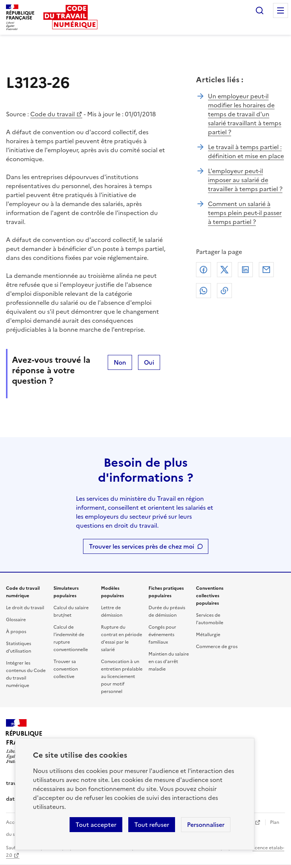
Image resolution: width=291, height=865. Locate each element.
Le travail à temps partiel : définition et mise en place (246, 151)
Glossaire (16, 619)
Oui (149, 362)
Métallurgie (208, 634)
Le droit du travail (25, 607)
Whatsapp (203, 290)
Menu (280, 10)
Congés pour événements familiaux (162, 634)
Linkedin (245, 269)
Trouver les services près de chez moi (141, 546)
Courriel (266, 269)
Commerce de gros (217, 646)
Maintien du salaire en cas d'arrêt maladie (168, 661)
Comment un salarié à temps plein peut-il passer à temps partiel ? (245, 212)
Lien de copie (224, 290)
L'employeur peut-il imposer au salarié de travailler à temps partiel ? (245, 179)
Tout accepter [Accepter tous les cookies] (96, 824)
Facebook (203, 269)
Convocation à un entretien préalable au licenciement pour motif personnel (122, 676)
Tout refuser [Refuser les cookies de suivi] (151, 824)
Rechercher (259, 10)
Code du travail (52, 114)
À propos (16, 631)
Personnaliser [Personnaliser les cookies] (205, 824)
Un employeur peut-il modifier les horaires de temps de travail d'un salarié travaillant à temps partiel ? (244, 114)
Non (120, 362)
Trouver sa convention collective (65, 669)
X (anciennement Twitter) (224, 269)
